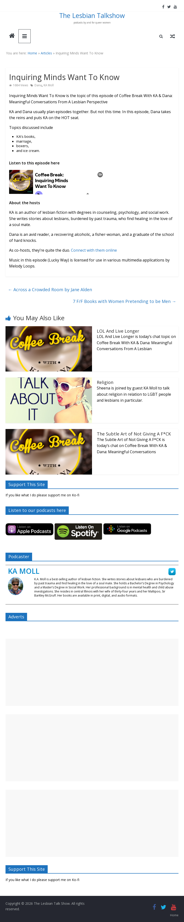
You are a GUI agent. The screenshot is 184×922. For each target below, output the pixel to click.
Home (32, 53)
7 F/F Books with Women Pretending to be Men (124, 301)
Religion (105, 382)
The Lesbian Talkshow (92, 15)
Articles (46, 53)
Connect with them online (94, 250)
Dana (38, 85)
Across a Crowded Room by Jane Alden (50, 289)
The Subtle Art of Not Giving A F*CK (134, 434)
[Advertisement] (92, 672)
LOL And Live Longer (118, 331)
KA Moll (49, 85)
